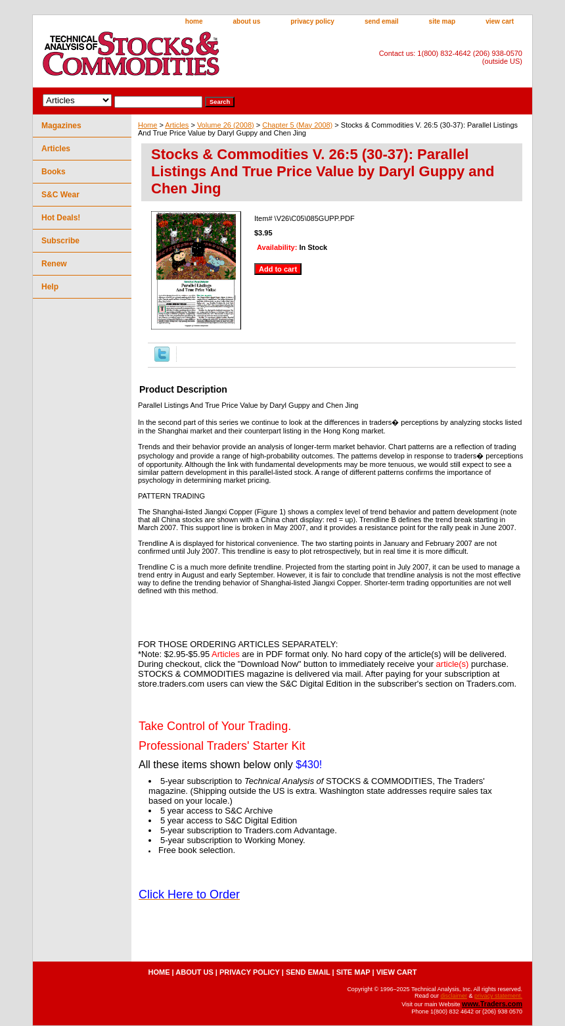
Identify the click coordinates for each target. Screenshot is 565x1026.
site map (442, 21)
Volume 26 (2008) (225, 125)
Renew (54, 263)
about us (247, 21)
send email (382, 21)
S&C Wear (60, 194)
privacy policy (312, 21)
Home (147, 125)
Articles (177, 125)
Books (53, 171)
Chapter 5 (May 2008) (297, 125)
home (194, 21)
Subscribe (60, 240)
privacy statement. (498, 995)
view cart (500, 21)
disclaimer (453, 995)
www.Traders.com (492, 1004)
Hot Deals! (60, 217)
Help (49, 286)
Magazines (61, 125)
